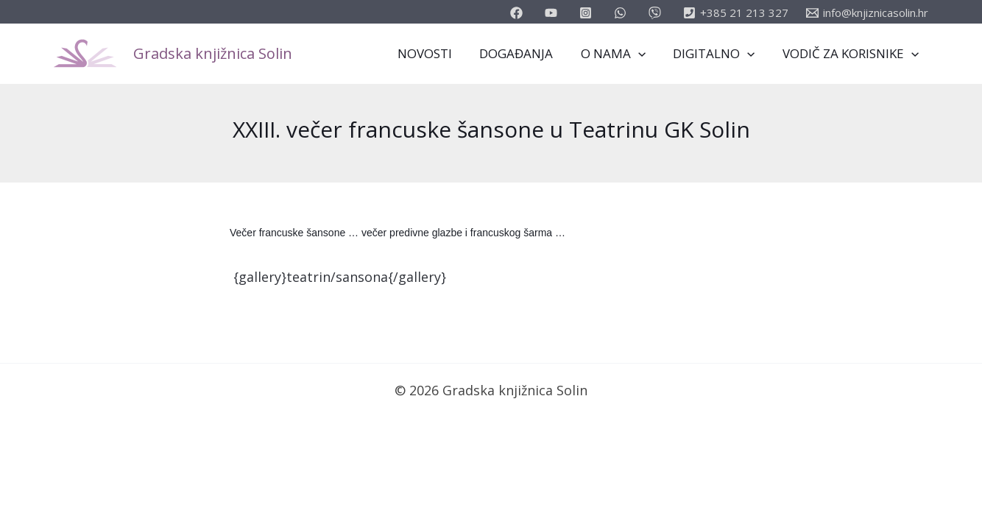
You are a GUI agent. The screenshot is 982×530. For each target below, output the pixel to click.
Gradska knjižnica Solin (212, 53)
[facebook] (518, 13)
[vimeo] (657, 13)
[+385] (736, 13)
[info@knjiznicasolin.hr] (867, 13)
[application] (644, 53)
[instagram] (588, 13)
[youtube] (553, 13)
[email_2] (622, 13)
